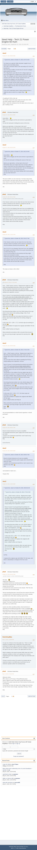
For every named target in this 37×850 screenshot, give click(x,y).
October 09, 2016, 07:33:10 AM (10, 282)
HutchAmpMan (7, 637)
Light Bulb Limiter (7, 774)
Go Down (4, 48)
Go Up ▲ (26, 846)
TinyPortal (11, 846)
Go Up (3, 696)
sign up (18, 743)
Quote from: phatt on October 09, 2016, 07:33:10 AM (17, 349)
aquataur (15, 774)
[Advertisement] (8, 812)
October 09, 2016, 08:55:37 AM (8, 427)
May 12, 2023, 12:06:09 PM (8, 639)
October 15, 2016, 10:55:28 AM (8, 483)
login (13, 743)
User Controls (6, 738)
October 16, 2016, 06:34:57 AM (8, 574)
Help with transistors (8, 782)
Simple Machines (22, 848)
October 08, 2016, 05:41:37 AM (8, 196)
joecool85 (17, 782)
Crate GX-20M (6, 764)
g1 (9, 770)
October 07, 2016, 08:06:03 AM (8, 55)
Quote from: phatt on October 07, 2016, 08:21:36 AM (17, 151)
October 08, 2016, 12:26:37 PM (8, 234)
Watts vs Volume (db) (8, 778)
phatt (4, 112)
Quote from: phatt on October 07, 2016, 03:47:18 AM (17, 59)
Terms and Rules (20, 846)
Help (15, 846)
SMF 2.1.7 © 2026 (14, 848)
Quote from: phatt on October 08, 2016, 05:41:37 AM (17, 238)
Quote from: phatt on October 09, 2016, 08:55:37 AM (17, 454)
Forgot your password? (18, 756)
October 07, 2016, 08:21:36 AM (8, 114)
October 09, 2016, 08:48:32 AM (8, 345)
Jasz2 (4, 53)
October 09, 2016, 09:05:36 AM (8, 450)
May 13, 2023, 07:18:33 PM (8, 673)
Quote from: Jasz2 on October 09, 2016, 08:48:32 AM (17, 488)
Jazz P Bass (15, 764)
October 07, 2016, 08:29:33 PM (8, 147)
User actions (31, 48)
